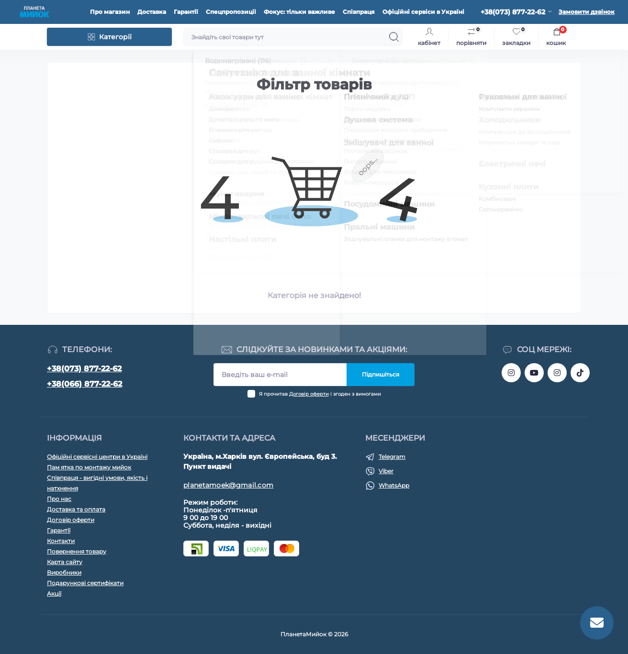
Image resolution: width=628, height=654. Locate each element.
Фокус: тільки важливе (299, 11)
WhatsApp (394, 485)
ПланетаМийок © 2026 (314, 634)
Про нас (59, 498)
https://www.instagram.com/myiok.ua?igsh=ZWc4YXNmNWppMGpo (557, 373)
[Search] (394, 37)
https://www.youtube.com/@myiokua (534, 373)
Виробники (64, 572)
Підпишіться (380, 374)
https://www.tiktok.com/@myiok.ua (580, 373)
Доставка (151, 11)
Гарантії (186, 11)
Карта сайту (64, 561)
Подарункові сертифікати (85, 583)
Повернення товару (76, 551)
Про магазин (110, 11)
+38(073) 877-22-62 (84, 368)
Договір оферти (309, 394)
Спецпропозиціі (231, 11)
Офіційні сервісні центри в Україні (97, 456)
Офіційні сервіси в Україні (423, 11)
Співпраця (359, 11)
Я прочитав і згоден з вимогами (320, 394)
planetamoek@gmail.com (228, 485)
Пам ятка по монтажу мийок (89, 467)
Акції (54, 593)
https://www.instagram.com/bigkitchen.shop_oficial (511, 373)
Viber (386, 471)
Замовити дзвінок (587, 11)
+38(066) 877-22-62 (84, 383)
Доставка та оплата (76, 509)
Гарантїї (58, 530)
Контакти (61, 540)
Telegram (392, 456)
